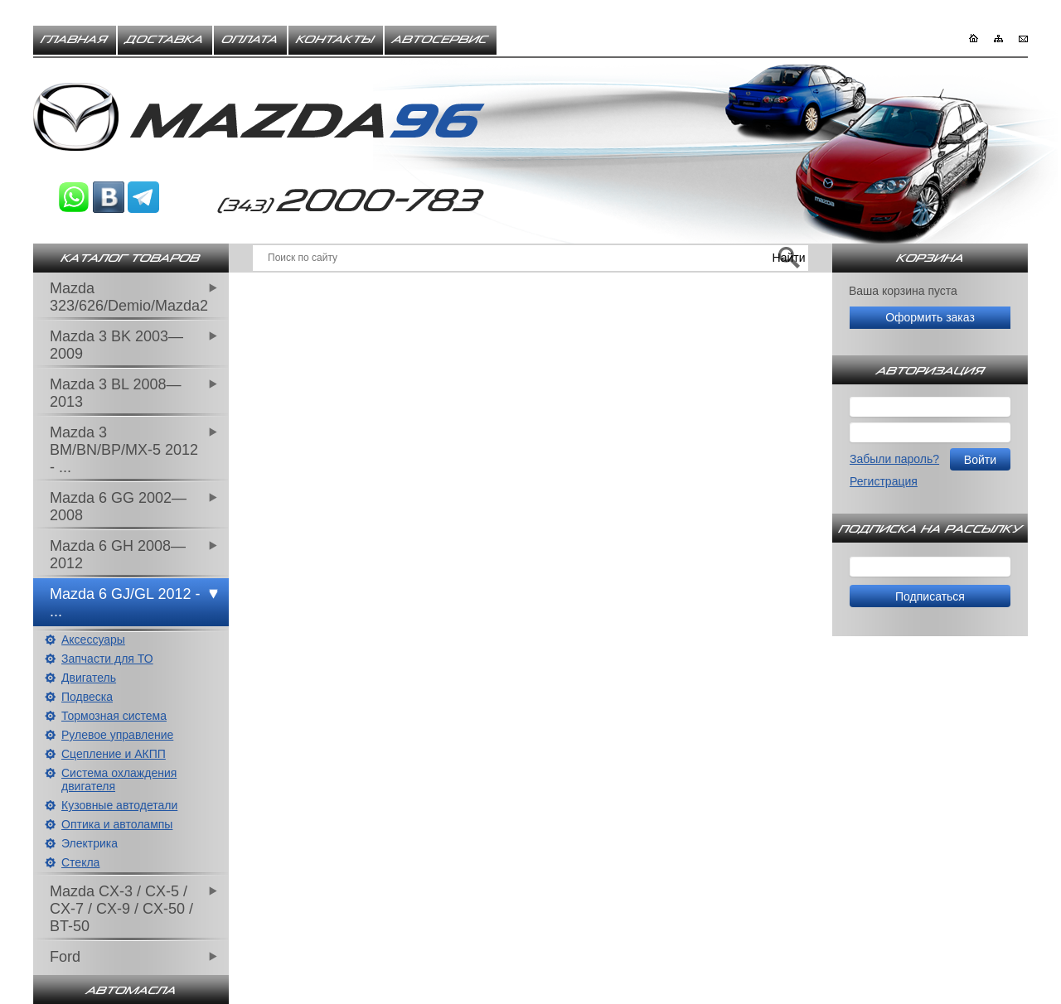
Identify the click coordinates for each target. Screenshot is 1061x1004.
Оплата (250, 39)
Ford (65, 956)
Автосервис (440, 39)
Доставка (165, 39)
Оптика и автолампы (116, 824)
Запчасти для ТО (107, 658)
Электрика (89, 843)
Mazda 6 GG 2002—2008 (118, 507)
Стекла (80, 862)
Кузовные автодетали (119, 805)
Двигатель (88, 677)
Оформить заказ (930, 317)
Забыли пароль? (894, 459)
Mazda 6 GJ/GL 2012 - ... (125, 603)
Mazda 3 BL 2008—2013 (115, 393)
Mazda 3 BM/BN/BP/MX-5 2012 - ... (124, 449)
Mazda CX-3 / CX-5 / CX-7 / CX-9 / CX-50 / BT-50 (121, 908)
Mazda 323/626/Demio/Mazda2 (129, 297)
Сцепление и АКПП (113, 753)
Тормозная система (114, 715)
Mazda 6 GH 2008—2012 (118, 555)
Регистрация (884, 481)
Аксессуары (93, 639)
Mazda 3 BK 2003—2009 (116, 345)
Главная (74, 39)
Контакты (336, 39)
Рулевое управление (117, 734)
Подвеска (87, 696)
